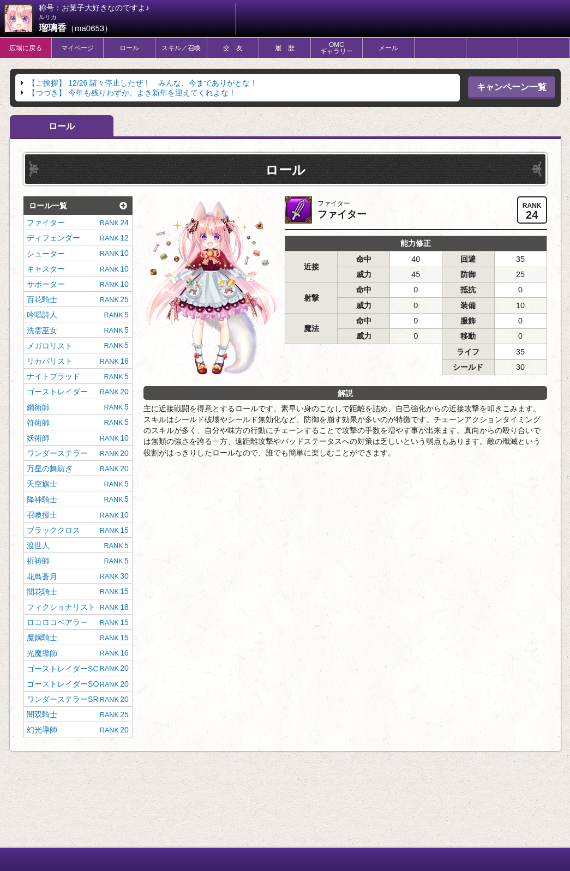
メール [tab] (388, 48)
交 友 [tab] (233, 48)
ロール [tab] (129, 48)
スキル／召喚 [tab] (181, 48)
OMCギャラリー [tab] (336, 48)
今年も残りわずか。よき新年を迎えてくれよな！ (132, 92)
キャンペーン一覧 (512, 87)
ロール (62, 126)
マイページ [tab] (77, 48)
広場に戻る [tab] (25, 48)
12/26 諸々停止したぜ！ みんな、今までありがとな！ (142, 83)
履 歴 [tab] (285, 48)
